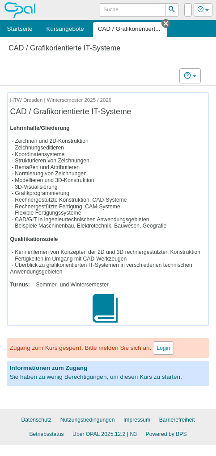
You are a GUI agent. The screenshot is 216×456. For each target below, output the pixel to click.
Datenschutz (36, 420)
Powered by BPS (166, 434)
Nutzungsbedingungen (87, 420)
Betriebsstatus (46, 434)
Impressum (136, 420)
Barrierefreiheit (177, 420)
